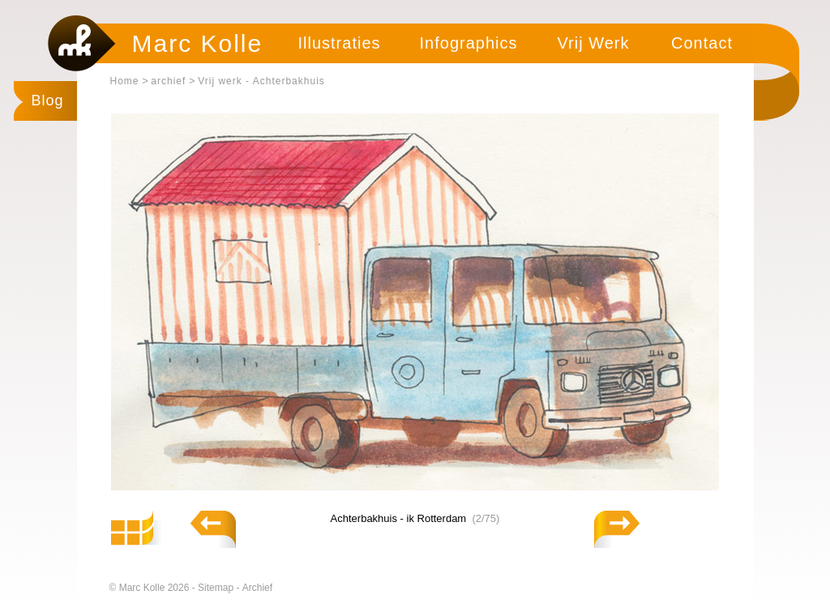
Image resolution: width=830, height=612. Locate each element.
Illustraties (338, 43)
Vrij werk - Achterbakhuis (261, 81)
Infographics (469, 43)
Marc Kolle (197, 43)
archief (168, 81)
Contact (702, 43)
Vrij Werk (594, 43)
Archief (257, 587)
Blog (48, 100)
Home (124, 81)
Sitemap (217, 587)
